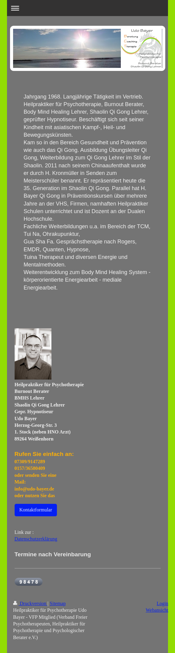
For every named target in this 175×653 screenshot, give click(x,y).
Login (162, 603)
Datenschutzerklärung (36, 538)
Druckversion (30, 603)
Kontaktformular (35, 509)
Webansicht (157, 610)
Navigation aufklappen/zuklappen (87, 8)
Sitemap (57, 603)
